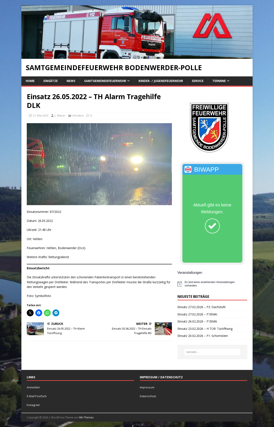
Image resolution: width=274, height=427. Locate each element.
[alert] (212, 284)
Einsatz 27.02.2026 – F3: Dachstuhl (201, 307)
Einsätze (50, 81)
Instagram (33, 405)
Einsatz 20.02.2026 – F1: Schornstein (202, 336)
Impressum (147, 387)
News (71, 81)
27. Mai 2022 (40, 115)
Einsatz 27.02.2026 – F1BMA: (197, 314)
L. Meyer (60, 115)
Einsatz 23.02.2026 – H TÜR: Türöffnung (204, 329)
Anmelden (33, 387)
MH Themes (86, 417)
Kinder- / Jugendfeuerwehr (160, 81)
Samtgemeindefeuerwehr (105, 81)
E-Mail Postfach (37, 396)
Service (198, 81)
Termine (219, 81)
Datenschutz (148, 396)
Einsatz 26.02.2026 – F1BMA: (197, 321)
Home (30, 81)
